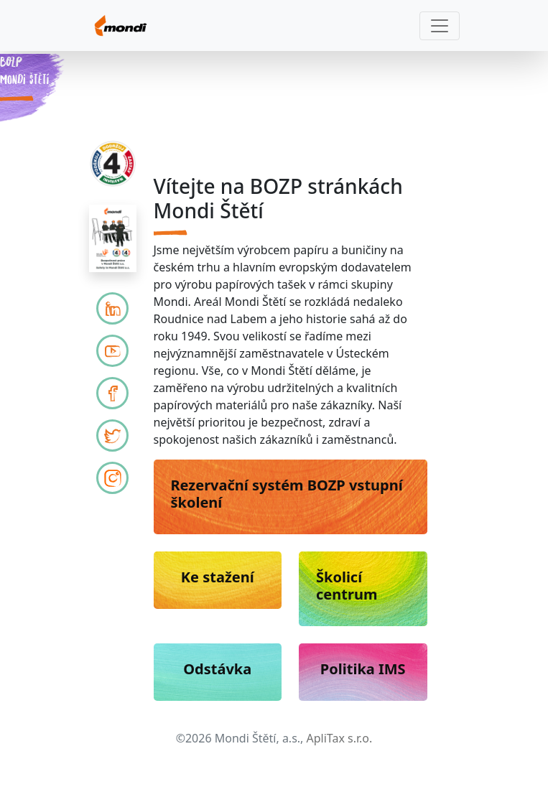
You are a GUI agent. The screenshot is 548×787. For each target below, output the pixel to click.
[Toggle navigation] (439, 25)
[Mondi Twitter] (112, 435)
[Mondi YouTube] (112, 351)
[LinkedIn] (112, 308)
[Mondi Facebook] (112, 393)
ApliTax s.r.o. (340, 738)
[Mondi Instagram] (112, 478)
